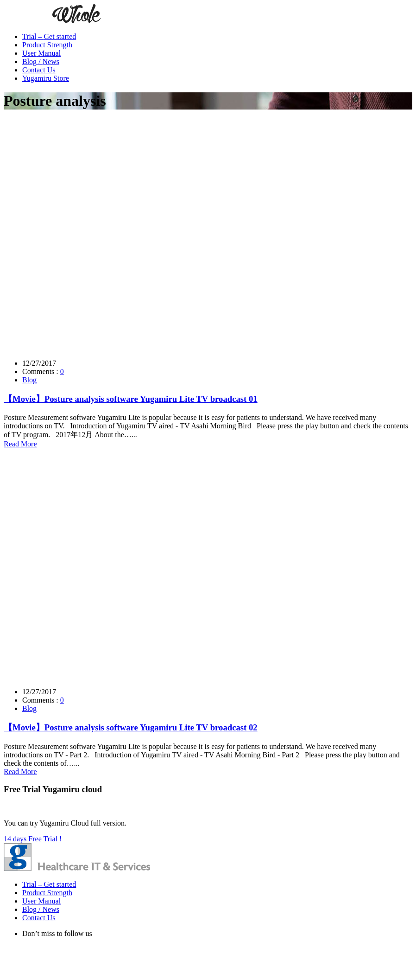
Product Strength (47, 893)
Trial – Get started (49, 884)
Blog (29, 380)
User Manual (41, 901)
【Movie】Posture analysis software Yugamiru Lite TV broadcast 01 (131, 399)
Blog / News (40, 909)
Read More (20, 444)
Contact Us (39, 918)
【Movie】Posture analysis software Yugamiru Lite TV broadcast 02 (131, 727)
